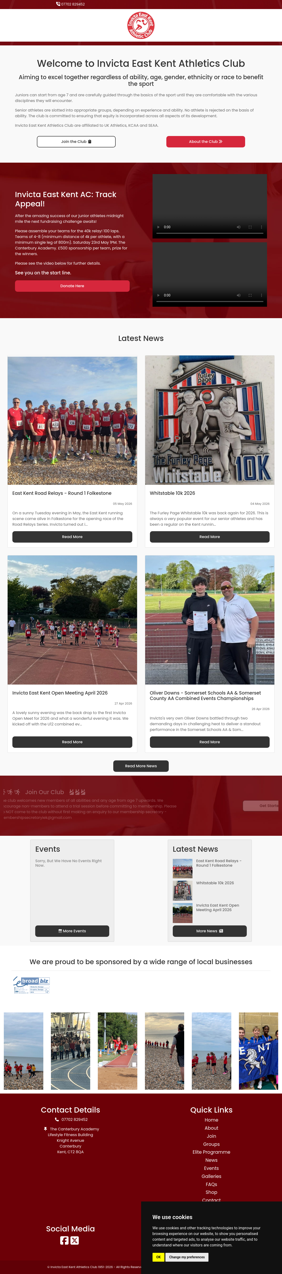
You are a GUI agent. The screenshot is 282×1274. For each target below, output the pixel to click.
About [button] (211, 1128)
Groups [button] (211, 1144)
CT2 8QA (76, 1152)
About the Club (206, 141)
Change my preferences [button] (187, 1257)
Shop (211, 1192)
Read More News (141, 766)
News (211, 1160)
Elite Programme (211, 1152)
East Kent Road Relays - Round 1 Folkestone (219, 863)
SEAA (153, 125)
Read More (72, 537)
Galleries (211, 1176)
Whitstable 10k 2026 (215, 883)
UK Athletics (115, 125)
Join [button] (211, 1136)
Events (211, 1168)
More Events (72, 931)
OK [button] (158, 1257)
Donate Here (72, 286)
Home (211, 1120)
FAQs (211, 1184)
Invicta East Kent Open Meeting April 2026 (217, 908)
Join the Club (76, 141)
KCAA (133, 125)
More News (209, 931)
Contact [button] (211, 1200)
